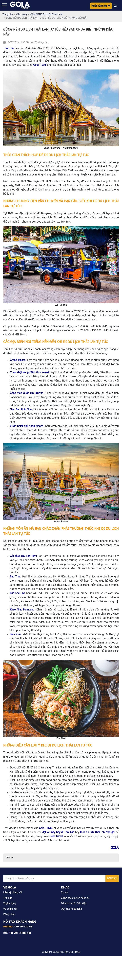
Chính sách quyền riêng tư (75, 897)
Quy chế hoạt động (71, 908)
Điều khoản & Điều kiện (73, 903)
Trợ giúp (7, 897)
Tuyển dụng (9, 903)
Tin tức (65, 892)
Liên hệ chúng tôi (12, 892)
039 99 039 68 (23, 926)
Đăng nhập (9, 914)
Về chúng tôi (10, 908)
